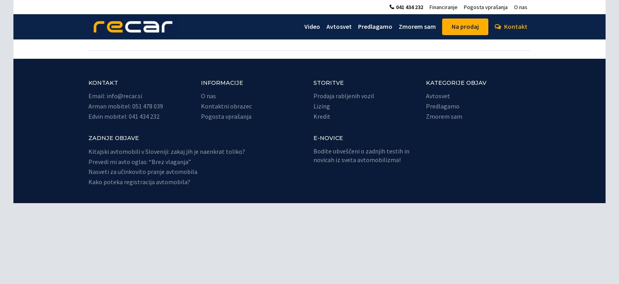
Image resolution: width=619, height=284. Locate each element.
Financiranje (444, 7)
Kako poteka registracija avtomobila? (139, 182)
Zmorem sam (417, 26)
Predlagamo (375, 26)
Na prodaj (465, 26)
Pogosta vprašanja (486, 7)
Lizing (321, 106)
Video (312, 26)
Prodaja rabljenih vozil (343, 96)
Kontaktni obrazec (226, 106)
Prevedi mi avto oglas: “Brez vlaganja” (139, 162)
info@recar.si (124, 96)
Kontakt (515, 26)
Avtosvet (339, 26)
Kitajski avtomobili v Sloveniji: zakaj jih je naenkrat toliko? (166, 151)
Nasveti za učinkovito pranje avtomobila (142, 172)
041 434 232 (409, 7)
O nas (520, 7)
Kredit (321, 116)
